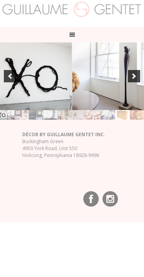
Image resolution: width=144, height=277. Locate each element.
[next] (134, 76)
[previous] (10, 76)
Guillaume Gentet (72, 11)
